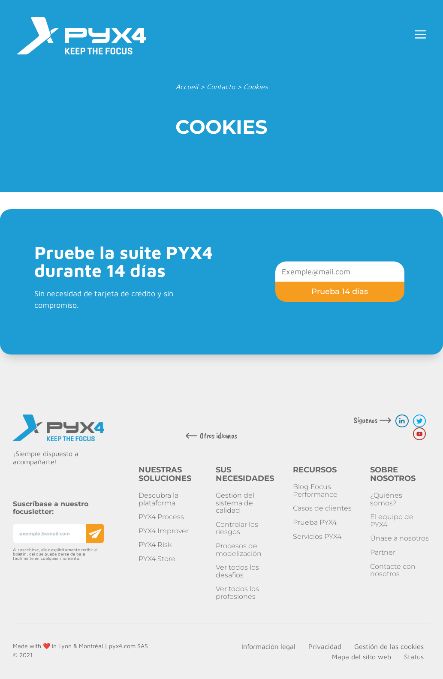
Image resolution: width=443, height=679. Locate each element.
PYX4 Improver (164, 531)
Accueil (187, 86)
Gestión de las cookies (389, 646)
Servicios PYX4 (317, 536)
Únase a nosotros (399, 538)
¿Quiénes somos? (386, 499)
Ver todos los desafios (237, 571)
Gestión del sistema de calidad (235, 502)
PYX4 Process (161, 517)
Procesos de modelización (239, 550)
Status (414, 657)
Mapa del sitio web (361, 657)
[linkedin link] (401, 421)
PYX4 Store (157, 559)
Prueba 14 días (339, 291)
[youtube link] (419, 433)
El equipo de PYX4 (391, 521)
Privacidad (324, 646)
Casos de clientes (322, 508)
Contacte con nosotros (393, 570)
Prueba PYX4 (315, 522)
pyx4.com (122, 645)
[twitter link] (419, 421)
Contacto (221, 86)
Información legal (268, 646)
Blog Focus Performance (315, 491)
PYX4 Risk (155, 545)
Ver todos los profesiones (237, 593)
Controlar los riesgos (237, 528)
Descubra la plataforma (158, 499)
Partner (382, 552)
